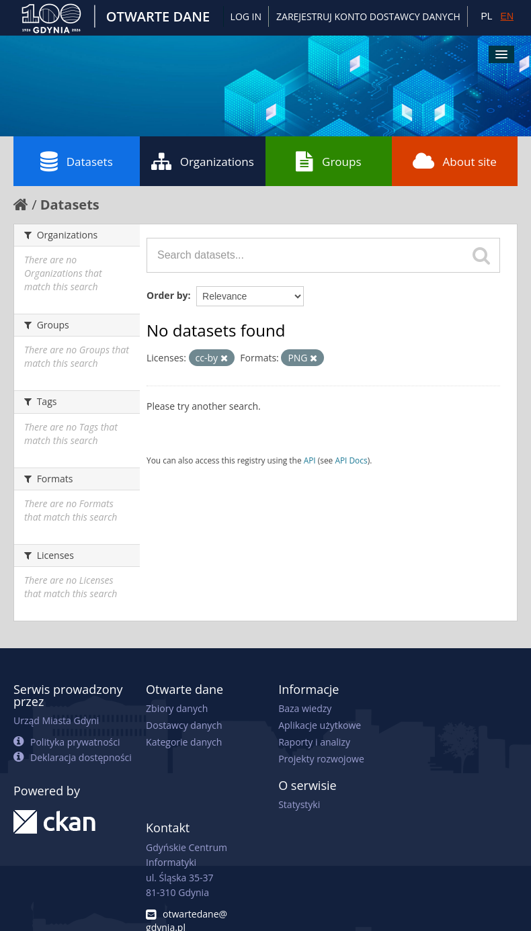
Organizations (202, 161)
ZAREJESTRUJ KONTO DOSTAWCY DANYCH (368, 16)
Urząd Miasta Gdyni (56, 720)
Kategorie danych (184, 742)
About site (455, 161)
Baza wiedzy (304, 708)
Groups (328, 161)
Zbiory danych (177, 708)
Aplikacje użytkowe (319, 725)
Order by (167, 295)
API (310, 460)
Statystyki (299, 804)
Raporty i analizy (314, 742)
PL (486, 16)
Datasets (76, 161)
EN (507, 16)
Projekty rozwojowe (321, 758)
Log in (246, 16)
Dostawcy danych (184, 725)
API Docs (351, 460)
